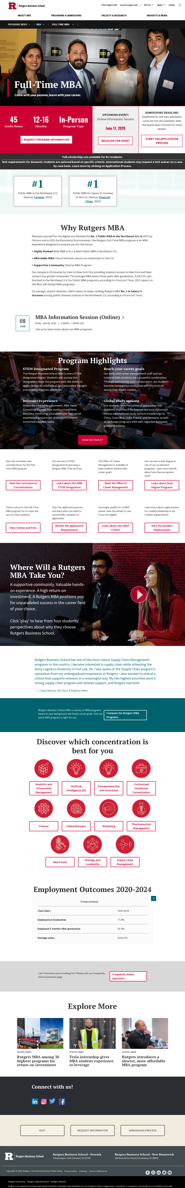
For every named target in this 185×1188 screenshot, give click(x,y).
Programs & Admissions (66, 15)
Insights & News (157, 15)
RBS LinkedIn (159, 1164)
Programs (14, 24)
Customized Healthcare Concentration (141, 788)
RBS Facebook (148, 1164)
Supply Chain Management (125, 862)
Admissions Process (143, 1124)
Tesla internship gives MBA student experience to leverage (91, 1055)
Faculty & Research (114, 15)
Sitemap (83, 1165)
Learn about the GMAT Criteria (116, 528)
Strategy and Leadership (92, 862)
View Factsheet (92, 440)
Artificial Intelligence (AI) (76, 788)
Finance (44, 826)
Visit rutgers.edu (109, 5)
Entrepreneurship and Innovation (109, 788)
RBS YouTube (170, 1164)
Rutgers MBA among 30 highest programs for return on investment (38, 1055)
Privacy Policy (70, 1165)
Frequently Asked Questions (123, 970)
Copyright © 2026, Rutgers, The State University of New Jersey (34, 1165)
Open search (180, 5)
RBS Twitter (164, 1164)
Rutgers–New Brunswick (38, 1175)
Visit (42, 1124)
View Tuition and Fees (23, 527)
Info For (147, 5)
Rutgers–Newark (58, 1175)
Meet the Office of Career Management (115, 485)
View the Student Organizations (162, 528)
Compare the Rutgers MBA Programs (122, 715)
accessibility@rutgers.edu (39, 1183)
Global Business (76, 826)
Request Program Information (46, 139)
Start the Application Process (162, 141)
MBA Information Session (80, 317)
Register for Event (115, 140)
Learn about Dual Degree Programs (162, 485)
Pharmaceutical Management (141, 826)
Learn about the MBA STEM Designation (69, 485)
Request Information (92, 1124)
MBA (38, 24)
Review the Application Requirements (69, 528)
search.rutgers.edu (129, 5)
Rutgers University (16, 1175)
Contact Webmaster (98, 1165)
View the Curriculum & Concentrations (23, 485)
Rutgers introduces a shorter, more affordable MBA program (143, 1055)
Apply (159, 5)
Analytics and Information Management (44, 788)
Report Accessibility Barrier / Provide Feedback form (88, 1183)
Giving (172, 5)
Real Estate (60, 862)
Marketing (108, 826)
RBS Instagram (153, 1164)
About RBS (24, 15)
